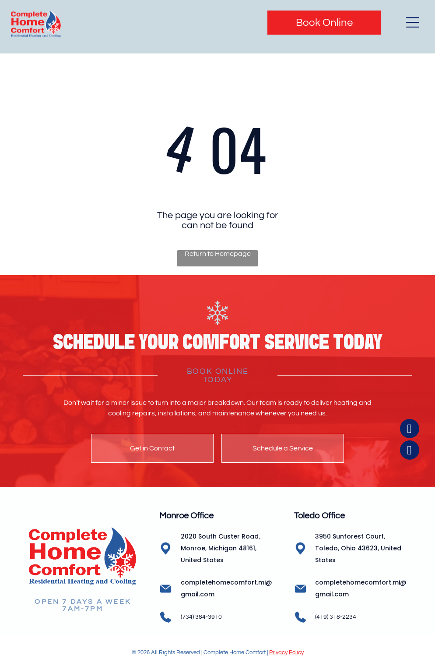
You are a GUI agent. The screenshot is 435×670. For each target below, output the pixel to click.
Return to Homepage (218, 253)
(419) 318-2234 (335, 617)
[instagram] (409, 641)
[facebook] (409, 620)
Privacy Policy (286, 652)
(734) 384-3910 (201, 617)
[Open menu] (412, 22)
